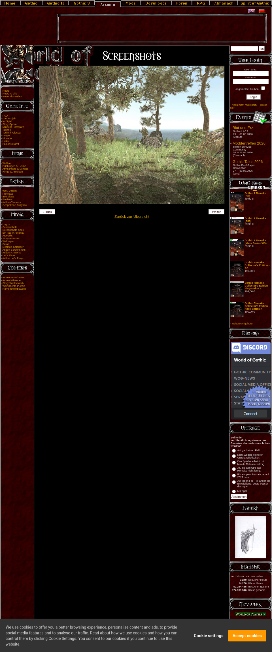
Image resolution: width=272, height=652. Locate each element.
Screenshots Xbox (13, 230)
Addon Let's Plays (12, 258)
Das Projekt (9, 118)
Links (6, 141)
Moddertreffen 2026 (249, 143)
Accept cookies (247, 641)
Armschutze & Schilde (15, 168)
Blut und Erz (243, 128)
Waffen (7, 163)
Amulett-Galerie (11, 280)
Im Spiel (7, 121)
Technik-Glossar (12, 132)
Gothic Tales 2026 (248, 162)
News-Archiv (10, 93)
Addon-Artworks (11, 252)
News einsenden (12, 96)
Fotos (6, 244)
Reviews (7, 199)
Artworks (7, 235)
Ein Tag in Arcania (13, 232)
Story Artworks (11, 238)
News (6, 90)
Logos (6, 224)
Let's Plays (9, 255)
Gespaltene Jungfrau (15, 205)
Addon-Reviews (11, 202)
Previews (8, 193)
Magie (6, 135)
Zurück (47, 212)
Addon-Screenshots (14, 249)
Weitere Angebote (241, 323)
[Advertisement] (162, 28)
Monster (7, 138)
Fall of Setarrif (11, 144)
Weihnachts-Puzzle (14, 286)
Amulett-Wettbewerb (14, 277)
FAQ (5, 115)
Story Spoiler (10, 124)
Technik (7, 129)
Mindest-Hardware (13, 127)
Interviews (8, 196)
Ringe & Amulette (13, 171)
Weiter (216, 212)
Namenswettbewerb (14, 288)
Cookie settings (209, 641)
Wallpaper (8, 241)
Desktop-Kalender (13, 247)
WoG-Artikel (10, 191)
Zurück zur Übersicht (131, 216)
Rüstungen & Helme (14, 166)
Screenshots (10, 227)
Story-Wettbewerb (13, 283)
